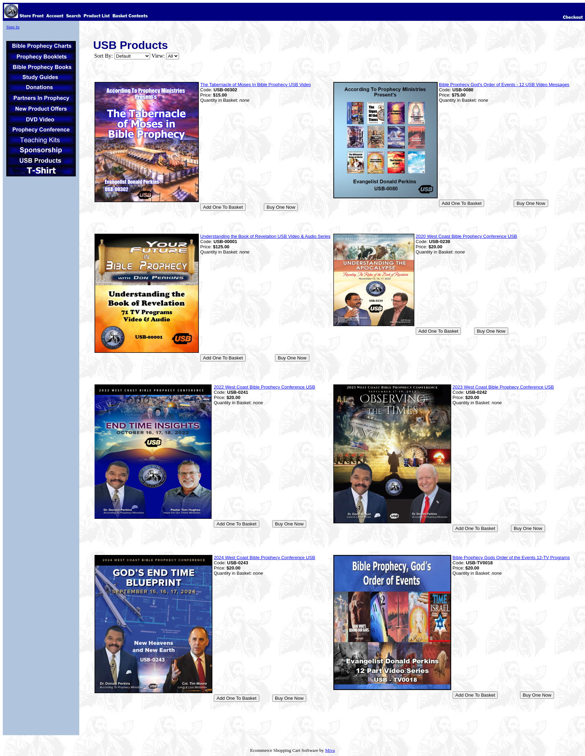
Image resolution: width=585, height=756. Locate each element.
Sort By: (103, 56)
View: (158, 56)
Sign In (12, 27)
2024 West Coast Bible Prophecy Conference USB (264, 557)
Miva (330, 750)
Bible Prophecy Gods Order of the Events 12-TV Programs (511, 557)
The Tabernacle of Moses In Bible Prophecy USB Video (255, 84)
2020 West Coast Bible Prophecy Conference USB (466, 236)
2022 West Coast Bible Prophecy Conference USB (264, 387)
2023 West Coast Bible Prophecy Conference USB (503, 387)
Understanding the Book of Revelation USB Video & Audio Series (265, 236)
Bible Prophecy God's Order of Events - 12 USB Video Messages (504, 84)
